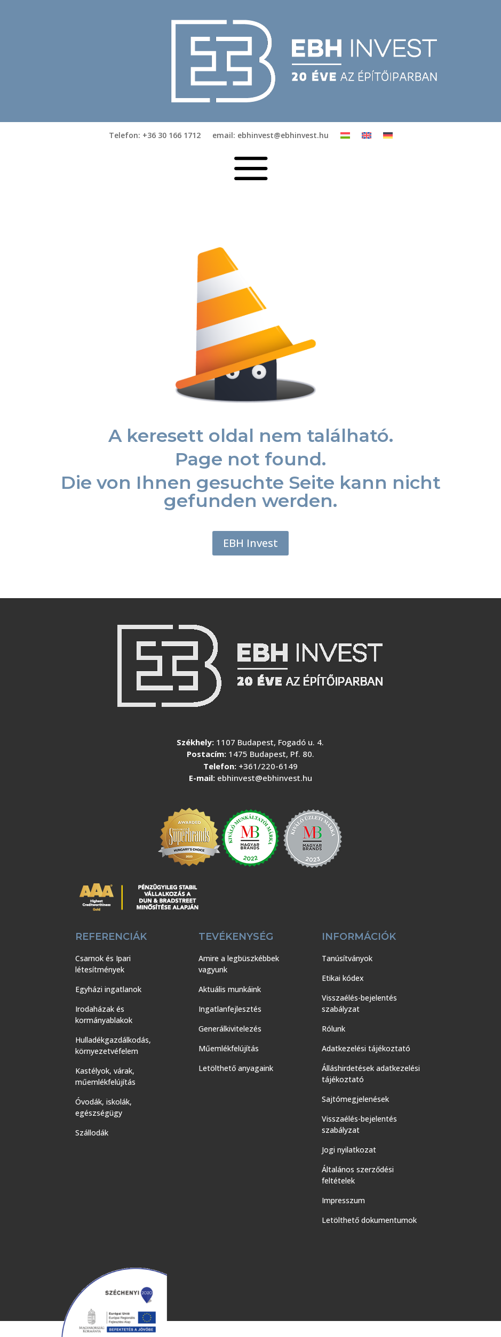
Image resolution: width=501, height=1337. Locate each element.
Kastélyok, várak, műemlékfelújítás (105, 1076)
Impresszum (343, 1200)
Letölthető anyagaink (235, 1068)
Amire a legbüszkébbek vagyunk (238, 963)
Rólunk (333, 1029)
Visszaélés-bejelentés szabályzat (359, 1003)
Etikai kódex (343, 978)
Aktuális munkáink (229, 989)
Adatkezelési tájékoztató (366, 1048)
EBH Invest (250, 543)
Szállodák (91, 1132)
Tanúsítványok (347, 958)
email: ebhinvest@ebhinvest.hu (270, 136)
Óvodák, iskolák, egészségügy (103, 1107)
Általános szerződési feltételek (358, 1175)
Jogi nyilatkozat (349, 1150)
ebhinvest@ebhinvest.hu (264, 777)
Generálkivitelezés (229, 1029)
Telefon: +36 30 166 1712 (155, 136)
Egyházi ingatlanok (108, 989)
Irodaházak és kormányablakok (103, 1014)
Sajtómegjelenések (355, 1099)
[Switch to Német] (388, 137)
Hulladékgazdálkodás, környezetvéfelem (113, 1045)
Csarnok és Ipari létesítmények (103, 963)
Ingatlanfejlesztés (229, 1009)
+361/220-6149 (268, 766)
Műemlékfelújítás (228, 1048)
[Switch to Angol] (366, 137)
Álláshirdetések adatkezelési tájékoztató (371, 1073)
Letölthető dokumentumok (369, 1220)
